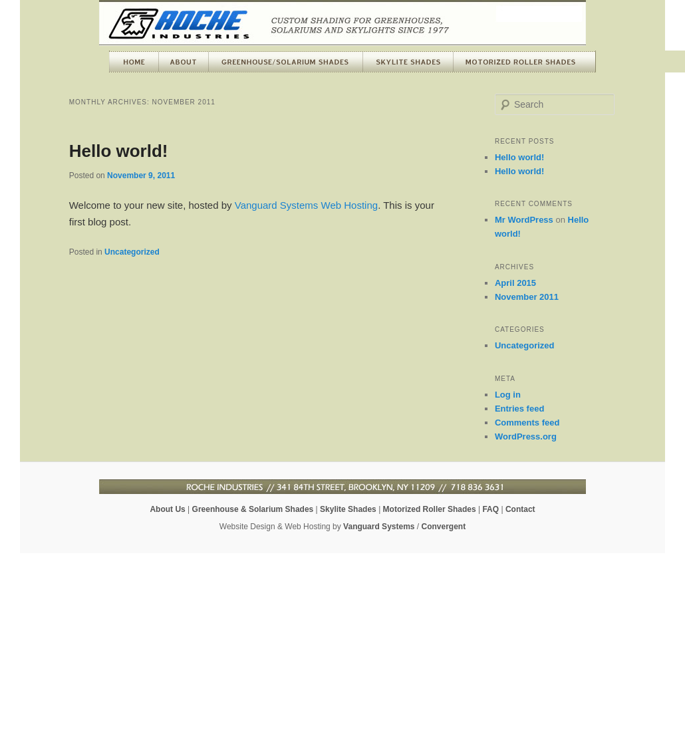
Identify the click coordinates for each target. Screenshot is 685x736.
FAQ (490, 509)
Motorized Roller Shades (429, 509)
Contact (520, 509)
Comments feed (527, 423)
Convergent (444, 526)
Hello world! (118, 151)
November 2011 (527, 297)
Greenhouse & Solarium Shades (253, 509)
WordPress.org (526, 436)
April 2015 (515, 283)
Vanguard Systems (378, 526)
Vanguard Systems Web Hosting (306, 205)
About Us (167, 509)
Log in (508, 395)
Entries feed (519, 409)
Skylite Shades (348, 509)
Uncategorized (132, 252)
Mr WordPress (524, 220)
